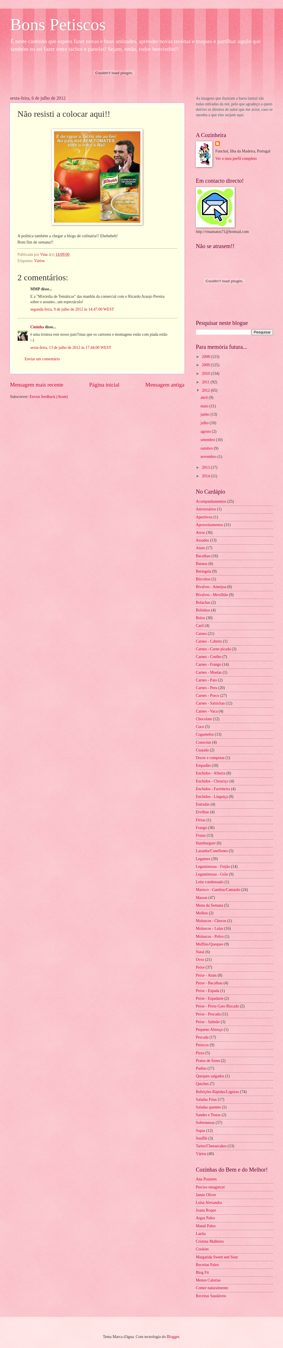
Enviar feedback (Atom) (49, 397)
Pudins (201, 1068)
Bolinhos (203, 610)
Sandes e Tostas (208, 1115)
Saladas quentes (208, 1107)
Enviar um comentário (42, 359)
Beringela (203, 571)
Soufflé (201, 1138)
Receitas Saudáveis (211, 1296)
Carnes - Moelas (209, 672)
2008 (206, 357)
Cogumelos (205, 734)
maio (205, 406)
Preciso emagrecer (210, 1187)
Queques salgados (210, 1076)
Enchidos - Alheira (210, 773)
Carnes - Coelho (209, 657)
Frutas (201, 835)
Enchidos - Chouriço (212, 781)
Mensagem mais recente (36, 385)
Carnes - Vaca (207, 711)
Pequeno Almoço (209, 1029)
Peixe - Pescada (208, 1014)
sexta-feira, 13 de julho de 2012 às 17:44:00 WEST (70, 347)
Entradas (203, 804)
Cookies (202, 1249)
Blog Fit (202, 1272)
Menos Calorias (208, 1280)
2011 (206, 382)
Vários (39, 261)
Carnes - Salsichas (210, 703)
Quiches (202, 1084)
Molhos (202, 913)
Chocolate (204, 719)
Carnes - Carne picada (213, 649)
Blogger (173, 1337)
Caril (200, 625)
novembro (209, 456)
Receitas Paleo (207, 1265)
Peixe (200, 967)
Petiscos (202, 1045)
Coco (200, 727)
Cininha (37, 327)
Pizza (200, 1053)
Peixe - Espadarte (210, 998)
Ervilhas (202, 812)
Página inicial (104, 385)
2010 (206, 373)
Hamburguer (206, 843)
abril (205, 397)
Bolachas (203, 602)
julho (205, 423)
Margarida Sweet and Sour (217, 1257)
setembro (208, 440)
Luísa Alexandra (209, 1202)
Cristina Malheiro (210, 1241)
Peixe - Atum (206, 975)
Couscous (203, 742)
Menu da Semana (209, 905)
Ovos (200, 959)
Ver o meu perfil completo (236, 158)
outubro (207, 448)
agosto (206, 431)
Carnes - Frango (208, 664)
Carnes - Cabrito (209, 641)
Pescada (202, 1037)
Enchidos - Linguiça (212, 796)
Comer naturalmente (212, 1288)
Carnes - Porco (207, 695)
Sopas (200, 1130)
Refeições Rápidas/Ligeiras (217, 1092)
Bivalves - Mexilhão (212, 595)
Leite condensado (210, 882)
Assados (202, 540)
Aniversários (206, 509)
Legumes (203, 859)
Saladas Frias (206, 1099)
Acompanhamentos (211, 501)
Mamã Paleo (206, 1226)
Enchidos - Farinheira (213, 789)
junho (206, 414)
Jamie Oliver (206, 1195)
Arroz (200, 532)
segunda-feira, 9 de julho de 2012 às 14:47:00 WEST (72, 309)
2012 (206, 390)
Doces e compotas (210, 758)
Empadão (203, 765)
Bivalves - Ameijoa (211, 587)
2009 (206, 365)
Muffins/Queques (209, 944)
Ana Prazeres (206, 1179)
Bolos (200, 618)
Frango (201, 828)
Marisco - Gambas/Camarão (218, 890)
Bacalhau (203, 556)
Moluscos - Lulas (209, 928)
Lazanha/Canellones (212, 851)
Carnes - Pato (206, 680)
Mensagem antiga (164, 385)
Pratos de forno (208, 1061)
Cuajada (202, 750)
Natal (200, 952)
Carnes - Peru (206, 688)
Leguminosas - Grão (212, 874)
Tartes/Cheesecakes (211, 1146)
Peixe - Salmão (208, 1022)
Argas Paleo (205, 1218)
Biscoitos (203, 579)
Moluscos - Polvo (210, 936)
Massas (202, 898)
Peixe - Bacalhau (209, 983)
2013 (206, 467)
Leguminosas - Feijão (213, 866)
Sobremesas (205, 1122)
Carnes (201, 633)
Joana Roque (206, 1210)
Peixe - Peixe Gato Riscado (217, 1006)
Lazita (201, 1234)
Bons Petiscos (58, 24)
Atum (200, 548)
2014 (206, 476)
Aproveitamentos (209, 525)
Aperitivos (204, 517)
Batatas (202, 564)
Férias (201, 820)
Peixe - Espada (207, 991)
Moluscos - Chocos (211, 921)
